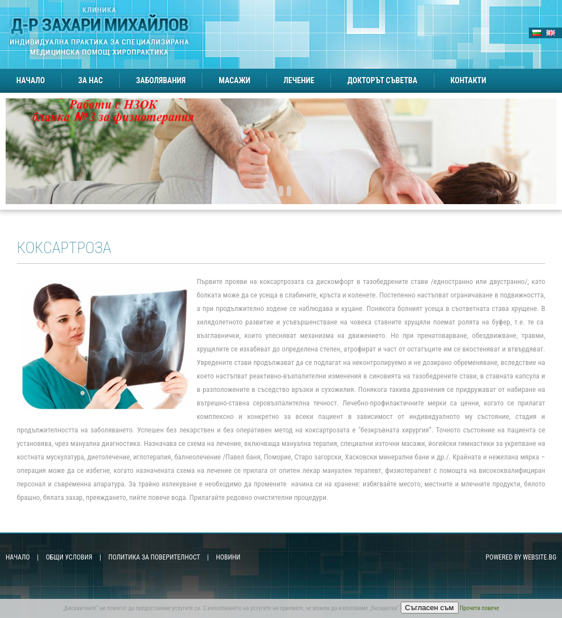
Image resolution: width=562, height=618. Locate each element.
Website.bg (539, 557)
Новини (228, 557)
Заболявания (160, 80)
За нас (90, 80)
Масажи (234, 80)
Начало (30, 80)
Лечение (298, 80)
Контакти (469, 80)
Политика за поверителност (154, 557)
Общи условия (69, 557)
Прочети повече (479, 608)
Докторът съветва (382, 80)
